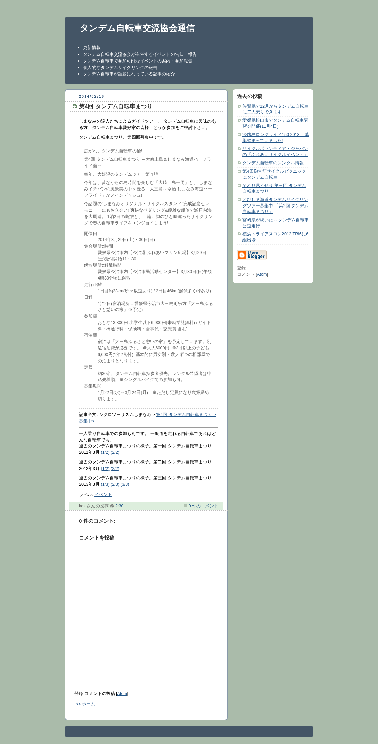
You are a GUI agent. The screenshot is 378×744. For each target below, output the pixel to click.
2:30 (119, 506)
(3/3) (124, 484)
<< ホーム (85, 704)
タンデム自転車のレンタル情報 (273, 163)
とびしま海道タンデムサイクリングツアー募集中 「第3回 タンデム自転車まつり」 (275, 205)
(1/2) (105, 452)
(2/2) (115, 452)
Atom (122, 693)
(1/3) (105, 484)
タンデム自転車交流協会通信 (137, 28)
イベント (103, 494)
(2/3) (115, 484)
